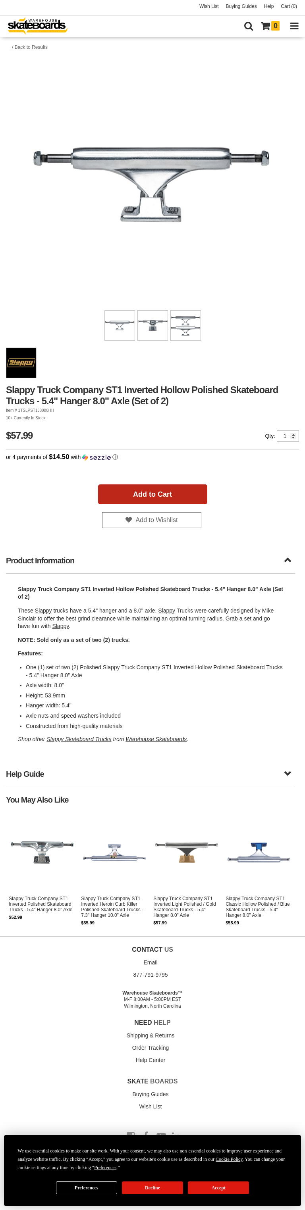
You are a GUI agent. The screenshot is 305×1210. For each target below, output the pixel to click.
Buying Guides (241, 6)
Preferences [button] (105, 1167)
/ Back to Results (30, 47)
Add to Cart (152, 494)
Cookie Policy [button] (229, 1159)
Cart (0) (289, 6)
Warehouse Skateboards (156, 739)
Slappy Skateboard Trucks (78, 739)
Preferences (86, 1188)
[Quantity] (288, 436)
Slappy (43, 610)
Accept (219, 1188)
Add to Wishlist (157, 520)
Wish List (209, 6)
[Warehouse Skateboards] (41, 26)
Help (269, 6)
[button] (152, 457)
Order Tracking (150, 1048)
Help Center (151, 1060)
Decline (152, 1188)
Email (150, 962)
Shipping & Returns (151, 1035)
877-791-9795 (150, 975)
